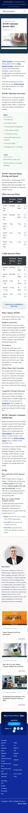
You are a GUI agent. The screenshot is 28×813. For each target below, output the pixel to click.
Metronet (16, 764)
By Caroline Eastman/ (7, 628)
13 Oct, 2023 (20, 660)
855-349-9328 (14, 723)
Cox (15, 745)
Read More (22, 639)
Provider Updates (11, 21)
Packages (3, 785)
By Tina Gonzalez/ (6, 692)
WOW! (15, 756)
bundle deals (6, 403)
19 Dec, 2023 (19, 692)
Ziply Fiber (4, 776)
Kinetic (3, 750)
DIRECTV (16, 748)
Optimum (16, 753)
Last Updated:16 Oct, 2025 (7, 29)
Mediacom (3, 748)
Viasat (15, 776)
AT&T (2, 745)
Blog (2, 793)
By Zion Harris (5, 21)
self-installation (7, 433)
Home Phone (4, 791)
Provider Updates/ (14, 628)
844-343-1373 (16, 516)
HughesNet (3, 753)
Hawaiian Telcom (18, 770)
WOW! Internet (7, 61)
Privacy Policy (22, 803)
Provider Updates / (14, 660)
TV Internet (4, 788)
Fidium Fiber (4, 773)
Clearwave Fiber (18, 773)
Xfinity (15, 742)
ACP (2, 783)
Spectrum (3, 742)
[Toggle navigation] (25, 11)
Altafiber (3, 756)
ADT (15, 750)
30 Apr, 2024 (20, 628)
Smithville (16, 759)
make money (13, 4)
